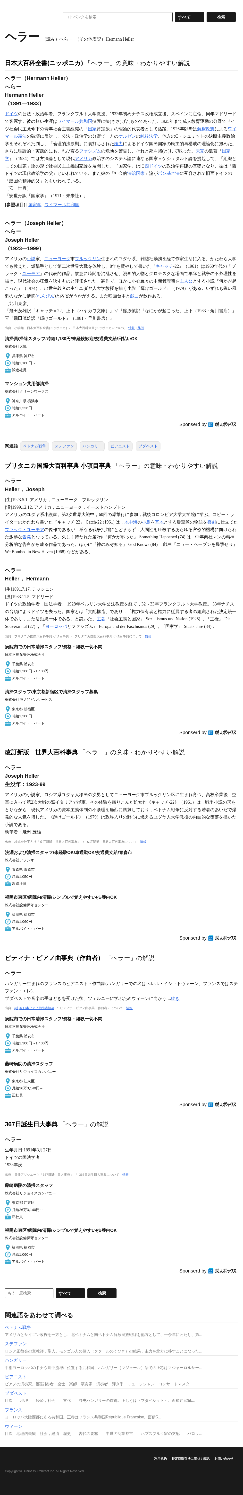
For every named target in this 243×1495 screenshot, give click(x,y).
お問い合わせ (223, 1458)
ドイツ (11, 113)
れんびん (45, 296)
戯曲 (134, 296)
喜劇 (211, 522)
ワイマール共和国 (74, 121)
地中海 (130, 522)
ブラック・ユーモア (24, 529)
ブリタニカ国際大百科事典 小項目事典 (58, 465)
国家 (92, 128)
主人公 (186, 281)
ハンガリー (92, 446)
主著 (101, 618)
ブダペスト (148, 446)
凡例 (140, 328)
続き (175, 998)
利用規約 (160, 1458)
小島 (146, 522)
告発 (26, 536)
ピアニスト (120, 446)
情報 (131, 328)
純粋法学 (149, 136)
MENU (10, 5)
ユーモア (31, 273)
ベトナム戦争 (34, 446)
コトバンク (29, 17)
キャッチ (164, 266)
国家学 (35, 204)
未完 (200, 151)
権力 (118, 143)
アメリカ (83, 158)
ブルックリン (88, 258)
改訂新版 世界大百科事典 (41, 752)
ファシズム (90, 151)
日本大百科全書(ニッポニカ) (44, 63)
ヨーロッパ (56, 626)
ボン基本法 (169, 173)
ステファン (64, 446)
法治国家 (136, 173)
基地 (159, 522)
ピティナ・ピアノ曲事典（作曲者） (54, 957)
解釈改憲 (206, 128)
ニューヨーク (57, 258)
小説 (31, 258)
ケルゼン (127, 136)
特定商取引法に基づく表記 (190, 1458)
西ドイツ (153, 166)
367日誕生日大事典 (31, 1124)
